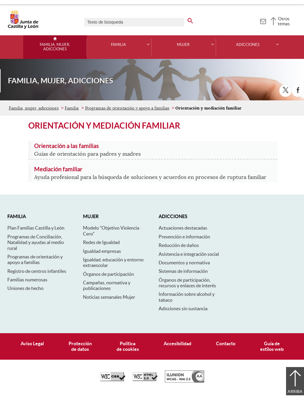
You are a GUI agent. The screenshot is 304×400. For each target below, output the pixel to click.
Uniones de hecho (25, 288)
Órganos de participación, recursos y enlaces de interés (187, 282)
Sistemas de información (183, 271)
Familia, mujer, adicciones (55, 47)
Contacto (225, 343)
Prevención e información (184, 236)
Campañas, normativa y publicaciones (106, 285)
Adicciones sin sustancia (183, 308)
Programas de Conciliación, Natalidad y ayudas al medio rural (35, 242)
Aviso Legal (32, 343)
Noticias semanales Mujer (109, 297)
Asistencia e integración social (189, 254)
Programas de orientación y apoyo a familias (127, 108)
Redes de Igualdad (101, 242)
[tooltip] (263, 20)
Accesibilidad (177, 343)
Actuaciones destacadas (183, 227)
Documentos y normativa (184, 262)
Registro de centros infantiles (36, 271)
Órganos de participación (108, 274)
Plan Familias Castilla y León (35, 227)
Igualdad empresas (102, 251)
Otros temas (284, 21)
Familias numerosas (27, 279)
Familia (118, 45)
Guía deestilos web (272, 346)
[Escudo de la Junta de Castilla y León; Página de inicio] (23, 28)
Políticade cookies (128, 346)
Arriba (295, 391)
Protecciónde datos (80, 346)
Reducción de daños (179, 245)
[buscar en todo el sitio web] (190, 20)
